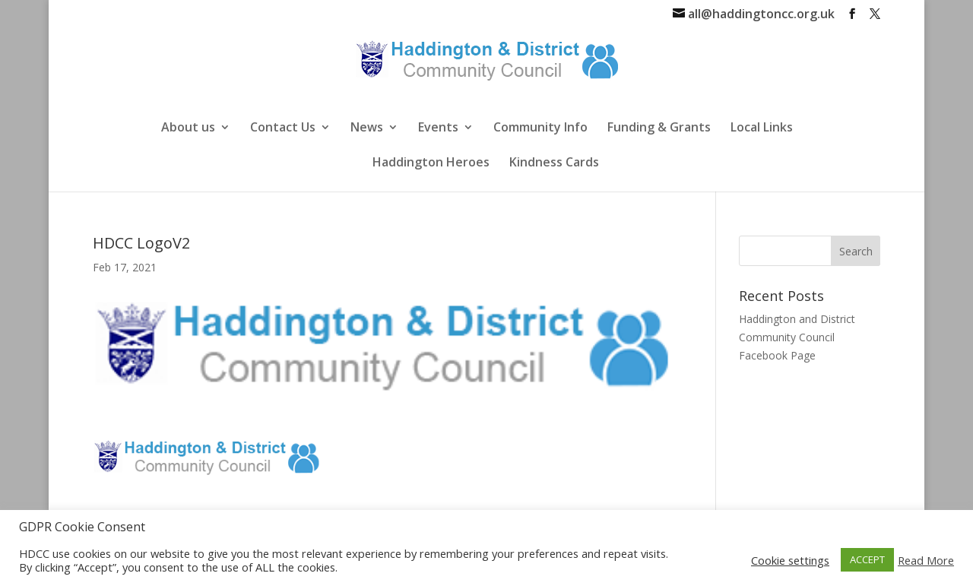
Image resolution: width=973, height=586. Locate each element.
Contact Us (282, 128)
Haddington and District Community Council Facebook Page (797, 337)
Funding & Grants (659, 128)
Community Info (540, 128)
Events (438, 128)
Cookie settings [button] (790, 560)
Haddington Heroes (431, 163)
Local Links (762, 128)
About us (188, 128)
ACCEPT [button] (867, 559)
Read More (926, 560)
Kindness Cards (554, 163)
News (366, 128)
